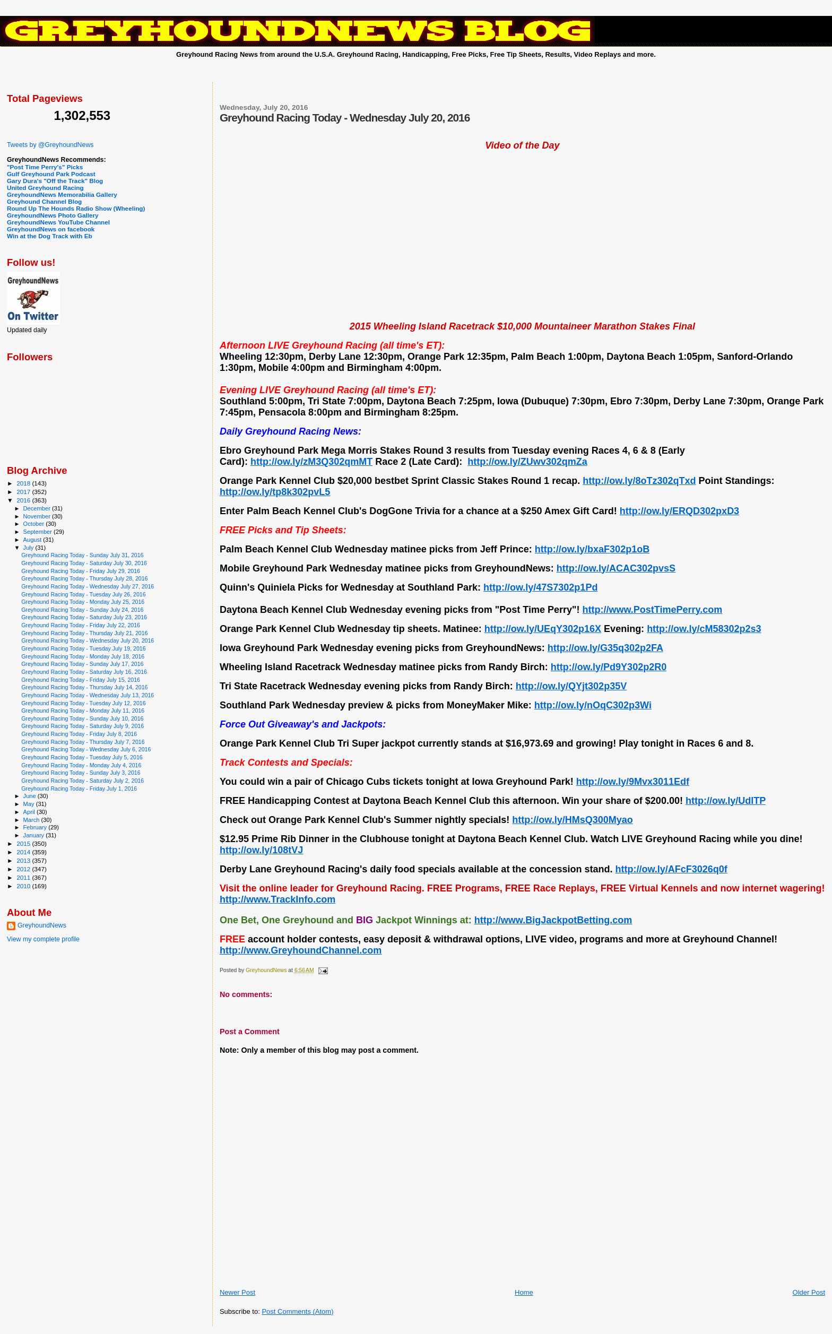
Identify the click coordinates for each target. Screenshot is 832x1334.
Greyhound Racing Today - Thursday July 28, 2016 (84, 578)
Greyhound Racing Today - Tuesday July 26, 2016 (83, 594)
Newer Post (237, 1292)
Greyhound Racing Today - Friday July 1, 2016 (79, 788)
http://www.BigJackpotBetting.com (553, 920)
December (37, 508)
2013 (24, 860)
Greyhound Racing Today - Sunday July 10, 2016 (82, 718)
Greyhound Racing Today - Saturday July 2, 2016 (82, 780)
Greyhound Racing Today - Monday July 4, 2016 (81, 765)
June (30, 796)
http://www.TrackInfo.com (277, 899)
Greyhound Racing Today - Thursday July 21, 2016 (84, 633)
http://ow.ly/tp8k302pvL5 (275, 492)
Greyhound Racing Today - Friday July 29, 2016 (80, 571)
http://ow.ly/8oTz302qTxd (639, 480)
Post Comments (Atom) (297, 1311)
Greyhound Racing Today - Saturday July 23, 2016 (84, 617)
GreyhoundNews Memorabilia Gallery (62, 194)
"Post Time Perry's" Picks (45, 166)
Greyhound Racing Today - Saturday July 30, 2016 (84, 563)
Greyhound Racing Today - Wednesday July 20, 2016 (87, 640)
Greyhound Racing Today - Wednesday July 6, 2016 (86, 749)
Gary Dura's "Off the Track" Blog (55, 180)
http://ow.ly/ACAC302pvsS (616, 568)
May (29, 804)
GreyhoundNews (42, 925)
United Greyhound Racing (45, 187)
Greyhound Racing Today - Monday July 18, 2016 (82, 656)
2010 (24, 885)
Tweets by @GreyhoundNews (50, 145)
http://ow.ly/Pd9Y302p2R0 (608, 667)
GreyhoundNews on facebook (50, 229)
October (34, 524)
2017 (24, 491)
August (33, 539)
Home (524, 1292)
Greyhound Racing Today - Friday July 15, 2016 (80, 680)
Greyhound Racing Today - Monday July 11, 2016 (82, 710)
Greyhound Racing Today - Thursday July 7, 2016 (82, 742)
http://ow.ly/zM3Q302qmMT (311, 461)
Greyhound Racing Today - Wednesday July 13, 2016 (87, 695)
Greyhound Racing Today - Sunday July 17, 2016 (82, 664)
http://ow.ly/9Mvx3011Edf (632, 781)
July (29, 547)
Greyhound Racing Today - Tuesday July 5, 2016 (82, 757)
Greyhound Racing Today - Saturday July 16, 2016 (84, 672)
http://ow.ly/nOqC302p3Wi (593, 705)
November (37, 516)
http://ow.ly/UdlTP (726, 800)
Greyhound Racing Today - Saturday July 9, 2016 (82, 726)
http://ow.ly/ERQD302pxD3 (679, 511)
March (32, 820)
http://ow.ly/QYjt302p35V (571, 686)
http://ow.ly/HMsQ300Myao (572, 820)
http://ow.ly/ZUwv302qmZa (527, 461)
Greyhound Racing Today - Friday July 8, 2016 (79, 734)
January (34, 835)
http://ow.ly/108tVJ (261, 850)
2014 (24, 851)
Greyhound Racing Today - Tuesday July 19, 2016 (83, 648)
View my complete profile (43, 939)
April (30, 812)
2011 (24, 877)
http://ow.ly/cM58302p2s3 (704, 628)
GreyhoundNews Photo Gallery (53, 215)
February (36, 827)
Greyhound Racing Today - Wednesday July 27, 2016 (87, 586)
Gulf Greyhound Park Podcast (51, 173)
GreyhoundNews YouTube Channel (58, 222)
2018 (24, 483)
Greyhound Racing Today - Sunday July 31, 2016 (82, 555)
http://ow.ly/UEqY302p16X (542, 628)
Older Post (809, 1292)
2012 (24, 868)
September (38, 532)
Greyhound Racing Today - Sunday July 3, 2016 (80, 772)
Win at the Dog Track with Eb (49, 235)
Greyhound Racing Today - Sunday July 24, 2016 (82, 610)
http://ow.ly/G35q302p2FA (605, 648)
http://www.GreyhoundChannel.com (301, 950)
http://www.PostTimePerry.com (653, 609)
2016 (24, 500)
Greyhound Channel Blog (44, 201)
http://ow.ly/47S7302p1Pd (540, 587)
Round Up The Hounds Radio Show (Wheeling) (76, 208)
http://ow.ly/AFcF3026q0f (671, 869)
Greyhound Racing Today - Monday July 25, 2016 (82, 602)
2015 (24, 843)
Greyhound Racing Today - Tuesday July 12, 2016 (83, 703)
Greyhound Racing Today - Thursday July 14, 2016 (84, 687)
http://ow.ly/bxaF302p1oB (592, 549)
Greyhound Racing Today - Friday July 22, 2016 (80, 625)
